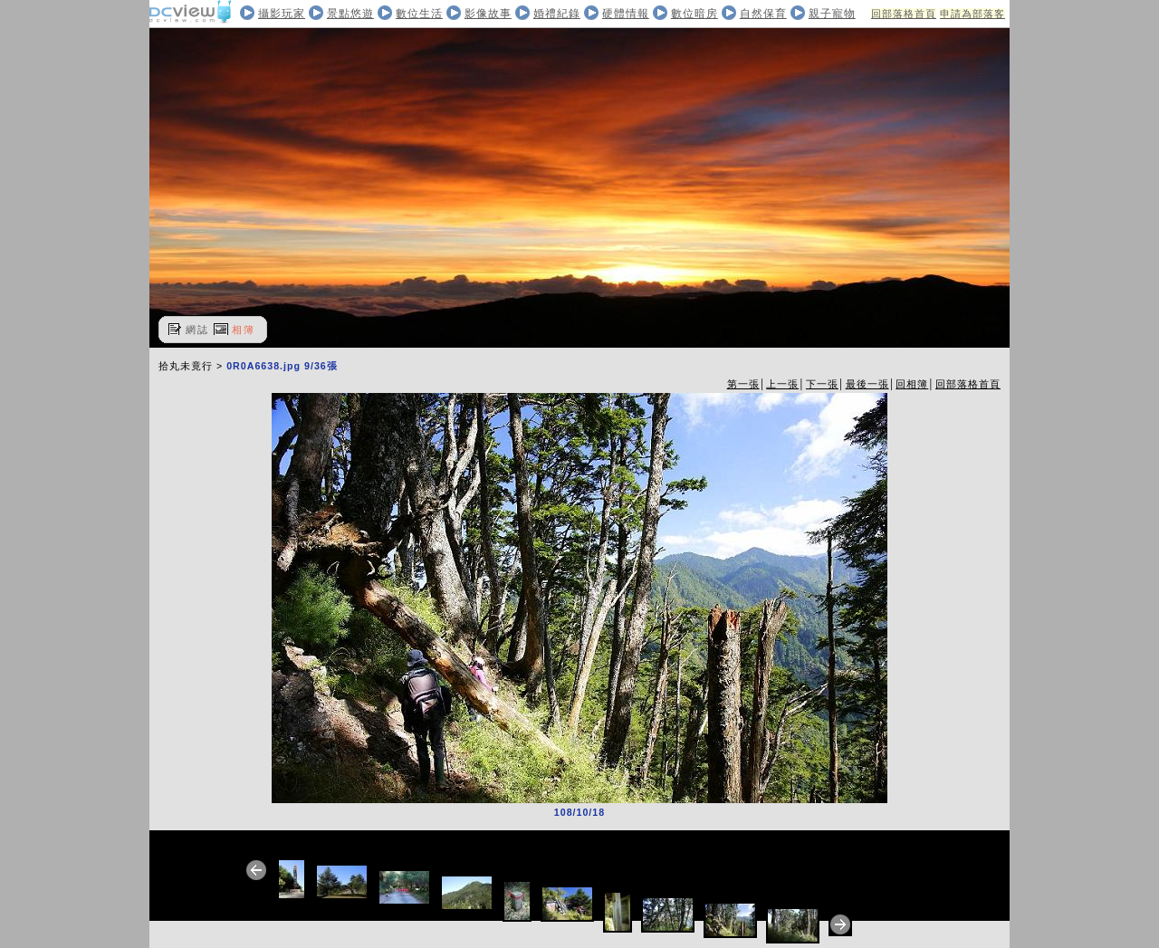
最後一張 (867, 383)
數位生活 (419, 13)
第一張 (743, 383)
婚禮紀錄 (556, 13)
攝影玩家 (281, 13)
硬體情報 (625, 13)
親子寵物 (832, 13)
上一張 (782, 383)
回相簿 (912, 383)
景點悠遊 (350, 13)
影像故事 (488, 13)
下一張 (822, 383)
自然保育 (763, 13)
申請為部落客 (972, 13)
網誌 (197, 329)
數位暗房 (694, 13)
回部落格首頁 (903, 13)
